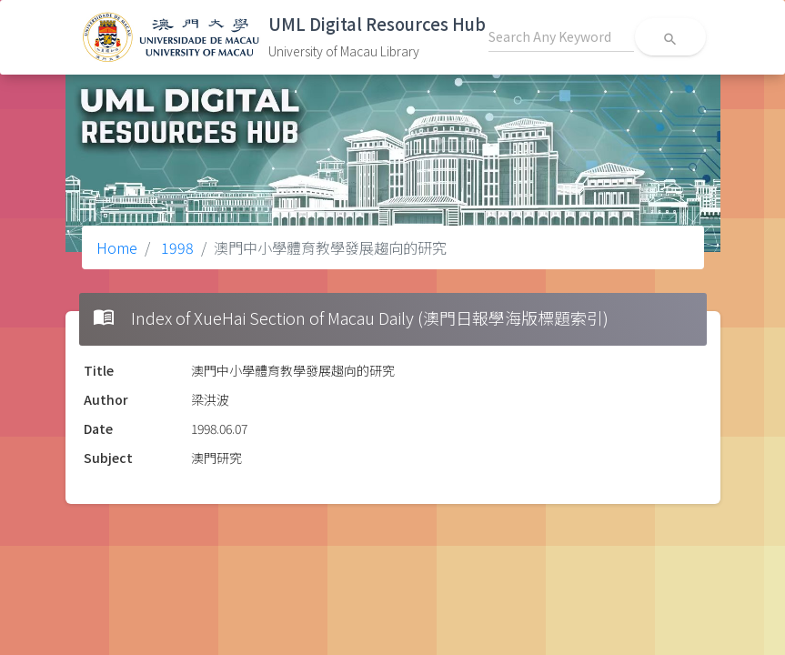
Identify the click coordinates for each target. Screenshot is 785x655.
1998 (175, 247)
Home (116, 247)
